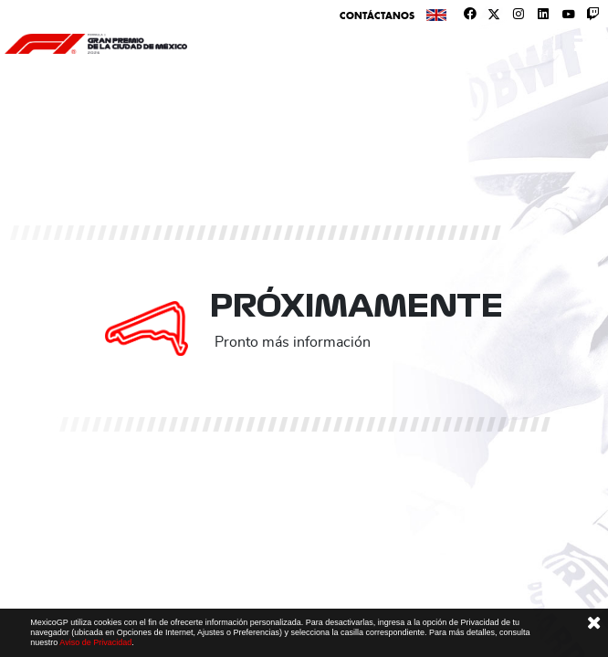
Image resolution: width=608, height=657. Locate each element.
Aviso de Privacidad (95, 642)
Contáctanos (377, 15)
